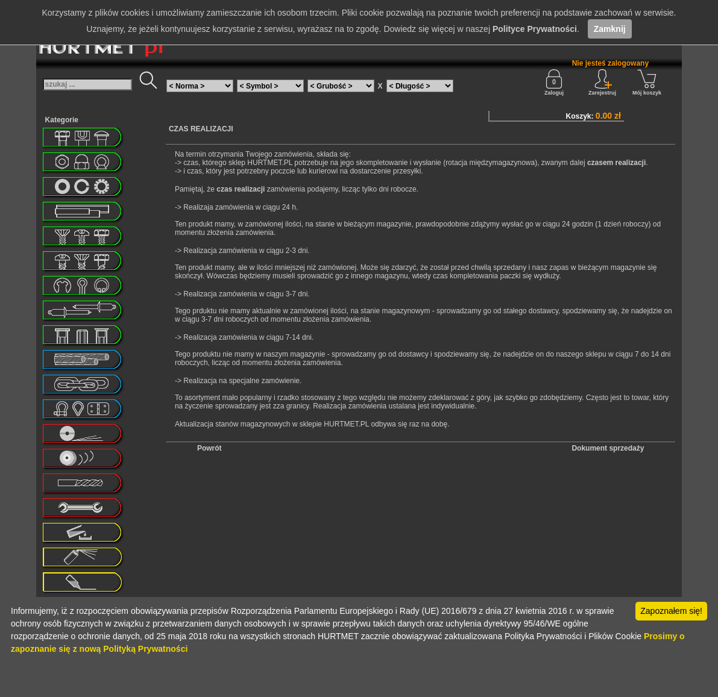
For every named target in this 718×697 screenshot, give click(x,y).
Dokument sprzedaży (608, 448)
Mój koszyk (646, 82)
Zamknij (610, 29)
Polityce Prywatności (535, 29)
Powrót (209, 448)
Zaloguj (554, 82)
